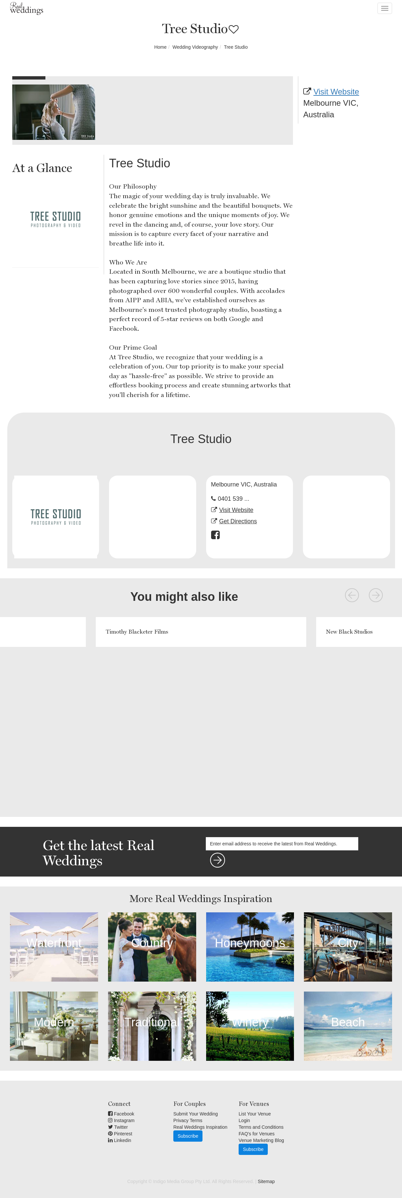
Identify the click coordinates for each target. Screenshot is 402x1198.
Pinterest (120, 1133)
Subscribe (188, 1136)
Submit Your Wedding (195, 1113)
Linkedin (119, 1140)
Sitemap (266, 1181)
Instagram (121, 1120)
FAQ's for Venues (257, 1133)
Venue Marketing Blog (261, 1140)
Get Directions (238, 521)
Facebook (121, 1113)
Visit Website (336, 91)
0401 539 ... (233, 498)
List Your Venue (255, 1113)
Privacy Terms (187, 1120)
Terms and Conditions (261, 1127)
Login (244, 1120)
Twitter (118, 1127)
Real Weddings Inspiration (200, 1127)
